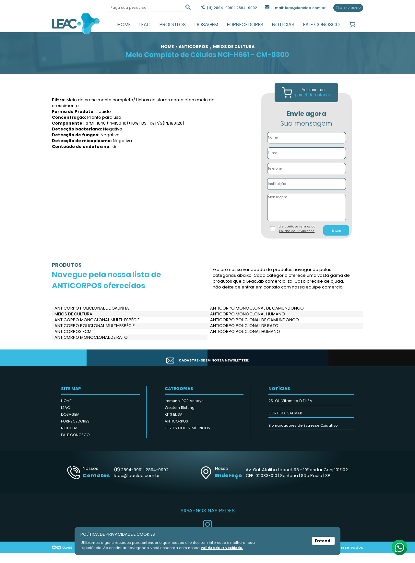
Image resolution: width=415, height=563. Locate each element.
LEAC (145, 24)
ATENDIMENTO (348, 8)
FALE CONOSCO (321, 24)
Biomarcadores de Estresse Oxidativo (303, 435)
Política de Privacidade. (224, 547)
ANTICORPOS (176, 431)
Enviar (336, 240)
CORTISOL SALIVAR (285, 422)
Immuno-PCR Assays (184, 410)
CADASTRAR (333, 367)
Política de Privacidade (296, 241)
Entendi (323, 541)
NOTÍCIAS (283, 24)
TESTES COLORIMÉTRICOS (187, 437)
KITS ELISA (174, 424)
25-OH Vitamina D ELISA (290, 410)
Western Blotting (180, 417)
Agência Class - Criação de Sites (62, 557)
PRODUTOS (173, 24)
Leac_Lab (76, 23)
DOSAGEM (206, 24)
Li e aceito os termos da (297, 238)
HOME (124, 24)
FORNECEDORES (245, 24)
